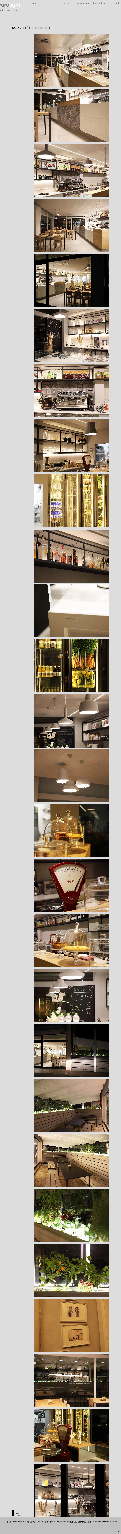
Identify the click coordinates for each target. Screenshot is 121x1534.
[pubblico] (19, 1515)
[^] (13, 1513)
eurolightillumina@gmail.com (45, 1523)
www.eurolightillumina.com (61, 1523)
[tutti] (17, 1514)
